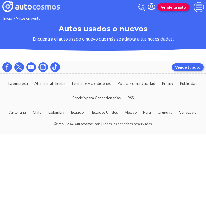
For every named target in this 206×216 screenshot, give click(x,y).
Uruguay (165, 112)
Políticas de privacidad (136, 83)
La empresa (18, 83)
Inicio (7, 18)
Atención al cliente (49, 83)
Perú (147, 112)
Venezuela (188, 112)
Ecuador (78, 112)
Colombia (56, 112)
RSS (131, 97)
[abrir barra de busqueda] (142, 7)
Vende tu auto (173, 7)
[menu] (199, 7)
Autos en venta (28, 18)
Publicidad (189, 83)
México (131, 112)
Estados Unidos (105, 112)
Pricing (167, 83)
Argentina (17, 112)
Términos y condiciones (91, 83)
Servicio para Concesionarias (96, 97)
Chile (37, 112)
